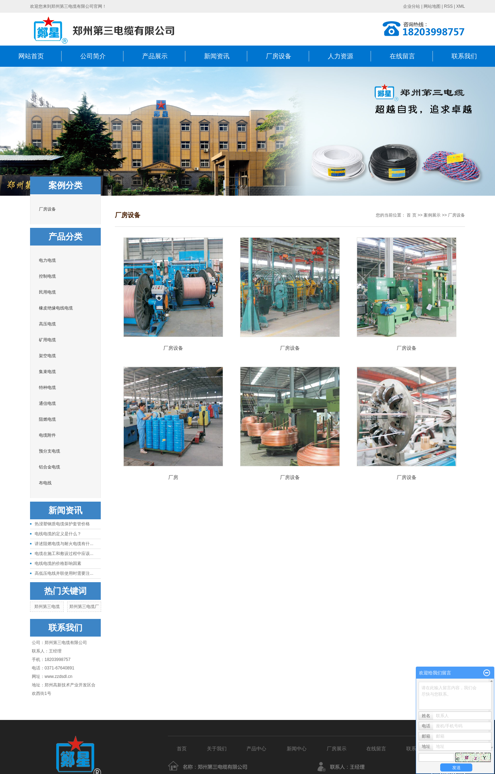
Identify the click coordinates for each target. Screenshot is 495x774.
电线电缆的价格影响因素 (58, 563)
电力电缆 (47, 260)
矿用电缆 (47, 339)
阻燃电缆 (47, 419)
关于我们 (217, 748)
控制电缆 (47, 276)
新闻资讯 (216, 56)
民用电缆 (47, 292)
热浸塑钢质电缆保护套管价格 (62, 523)
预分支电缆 (49, 451)
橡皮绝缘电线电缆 (56, 308)
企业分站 (411, 6)
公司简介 (93, 56)
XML (460, 6)
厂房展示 (336, 748)
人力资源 (340, 56)
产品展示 (155, 56)
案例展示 (432, 215)
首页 (182, 748)
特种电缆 (47, 387)
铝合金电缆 (49, 467)
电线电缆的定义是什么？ (58, 533)
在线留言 (402, 56)
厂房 (173, 477)
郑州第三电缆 (47, 606)
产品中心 (257, 748)
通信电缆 (47, 403)
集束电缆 (47, 371)
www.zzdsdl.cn (58, 676)
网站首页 (31, 56)
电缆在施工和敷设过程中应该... (64, 553)
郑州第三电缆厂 (84, 606)
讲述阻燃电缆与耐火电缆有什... (64, 543)
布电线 (45, 482)
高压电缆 (47, 323)
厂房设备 (278, 56)
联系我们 (464, 56)
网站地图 (432, 6)
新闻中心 (297, 748)
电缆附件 (47, 435)
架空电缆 (47, 355)
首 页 (411, 215)
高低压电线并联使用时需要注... (64, 573)
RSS (448, 6)
